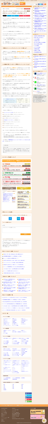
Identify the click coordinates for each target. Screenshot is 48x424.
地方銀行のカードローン (25, 371)
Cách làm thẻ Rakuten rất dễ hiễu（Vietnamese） (18, 418)
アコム (14, 367)
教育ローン (23, 330)
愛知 (22, 385)
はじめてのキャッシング (7, 6)
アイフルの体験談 (6, 342)
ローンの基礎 (5, 333)
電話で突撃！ (23, 350)
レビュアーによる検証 (16, 372)
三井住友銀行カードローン (16, 360)
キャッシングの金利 (37, 47)
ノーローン (23, 368)
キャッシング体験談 (24, 343)
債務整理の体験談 (37, 48)
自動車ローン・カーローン (7, 330)
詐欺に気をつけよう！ (7, 322)
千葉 (4, 385)
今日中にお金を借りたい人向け (13, 200)
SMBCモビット (6, 368)
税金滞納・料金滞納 (6, 355)
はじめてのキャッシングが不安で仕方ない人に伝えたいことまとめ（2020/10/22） (15, 297)
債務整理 (14, 321)
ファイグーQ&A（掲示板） (9, 0)
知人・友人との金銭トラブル (17, 354)
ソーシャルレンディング (7, 325)
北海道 (5, 388)
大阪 (13, 384)
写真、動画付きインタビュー (8, 338)
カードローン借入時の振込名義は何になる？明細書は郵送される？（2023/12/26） (15, 303)
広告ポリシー (3, 416)
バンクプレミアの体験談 (16, 342)
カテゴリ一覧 (15, 0)
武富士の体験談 (6, 343)
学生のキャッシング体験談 (25, 338)
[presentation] (9, 235)
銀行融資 (23, 322)
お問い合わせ (3, 421)
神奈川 (22, 384)
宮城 (22, 388)
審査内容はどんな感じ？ (6, 199)
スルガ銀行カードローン (7, 367)
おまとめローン (6, 321)
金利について (23, 318)
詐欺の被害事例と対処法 (37, 52)
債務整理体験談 (6, 379)
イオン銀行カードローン (7, 364)
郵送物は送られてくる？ (6, 198)
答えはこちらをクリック (6, 201)
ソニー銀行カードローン (16, 363)
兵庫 (13, 388)
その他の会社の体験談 (16, 343)
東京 (4, 384)
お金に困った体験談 (24, 351)
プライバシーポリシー (4, 418)
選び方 (12, 6)
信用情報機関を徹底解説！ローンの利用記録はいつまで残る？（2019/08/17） (14, 299)
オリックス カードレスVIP (8, 112)
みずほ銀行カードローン (25, 360)
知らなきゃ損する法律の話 (7, 350)
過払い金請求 (23, 321)
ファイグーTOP (3, 0)
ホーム (2, 6)
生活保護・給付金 (6, 354)
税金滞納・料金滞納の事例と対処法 (39, 35)
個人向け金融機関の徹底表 (21, 0)
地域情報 (5, 389)
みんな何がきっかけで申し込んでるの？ (8, 193)
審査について (14, 318)
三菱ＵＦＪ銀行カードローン (8, 360)
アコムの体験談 (24, 339)
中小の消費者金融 (15, 371)
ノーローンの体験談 (24, 342)
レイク (5, 363)
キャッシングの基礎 (15, 325)
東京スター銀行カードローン (26, 363)
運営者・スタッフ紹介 (4, 413)
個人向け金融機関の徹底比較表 (16, 413)
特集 (22, 355)
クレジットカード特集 (16, 355)
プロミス (23, 367)
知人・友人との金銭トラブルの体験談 (39, 42)
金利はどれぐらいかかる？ (6, 200)
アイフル (14, 368)
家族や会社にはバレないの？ (7, 197)
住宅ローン (14, 330)
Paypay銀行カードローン (25, 364)
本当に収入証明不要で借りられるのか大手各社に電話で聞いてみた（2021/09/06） (15, 301)
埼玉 (13, 385)
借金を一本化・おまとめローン (38, 37)
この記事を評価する (27, 8)
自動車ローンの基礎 (37, 50)
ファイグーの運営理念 (4, 412)
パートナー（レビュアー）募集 (5, 417)
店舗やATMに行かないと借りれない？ (8, 194)
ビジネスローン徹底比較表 (15, 412)
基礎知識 (15, 6)
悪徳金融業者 (14, 322)
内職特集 (23, 354)
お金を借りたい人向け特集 (34, 0)
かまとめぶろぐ (27, 0)
